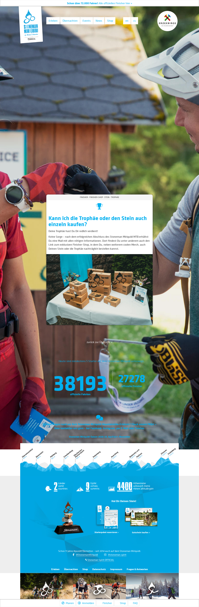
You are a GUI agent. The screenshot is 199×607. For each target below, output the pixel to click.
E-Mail (124, 428)
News (99, 20)
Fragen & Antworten (137, 569)
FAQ (134, 603)
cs (134, 20)
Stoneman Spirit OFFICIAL (100, 560)
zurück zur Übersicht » (99, 342)
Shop (110, 20)
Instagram (109, 428)
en (126, 20)
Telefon (139, 428)
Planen (68, 603)
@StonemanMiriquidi (87, 554)
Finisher (105, 603)
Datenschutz (99, 569)
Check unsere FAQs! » (143, 424)
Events (87, 20)
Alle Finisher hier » (99, 3)
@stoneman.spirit (117, 554)
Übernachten (70, 20)
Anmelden (86, 603)
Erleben (53, 20)
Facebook (96, 428)
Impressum (116, 569)
